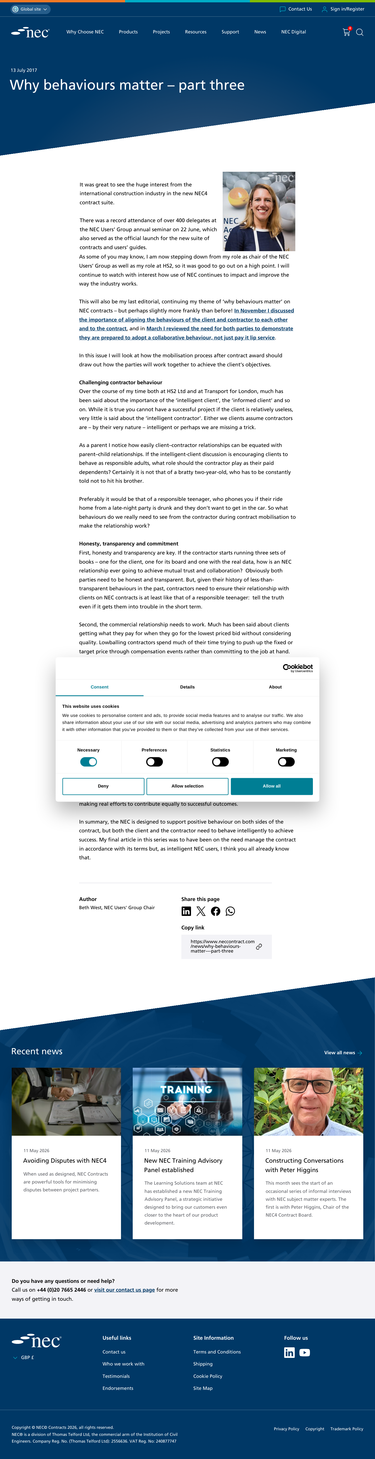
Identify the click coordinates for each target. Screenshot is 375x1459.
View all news (343, 1053)
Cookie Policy (207, 1376)
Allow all (272, 786)
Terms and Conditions (217, 1352)
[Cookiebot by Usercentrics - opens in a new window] (287, 668)
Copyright (314, 1428)
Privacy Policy (286, 1428)
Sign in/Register (342, 9)
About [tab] (275, 687)
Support (230, 32)
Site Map (203, 1388)
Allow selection (187, 786)
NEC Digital (293, 32)
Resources (196, 32)
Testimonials (116, 1376)
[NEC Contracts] (30, 32)
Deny (103, 786)
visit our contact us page (124, 1290)
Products (128, 32)
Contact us (114, 1352)
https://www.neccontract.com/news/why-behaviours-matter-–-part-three (226, 946)
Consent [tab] (100, 687)
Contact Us (295, 9)
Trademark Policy (346, 1428)
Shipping (203, 1364)
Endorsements (118, 1388)
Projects (161, 32)
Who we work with (123, 1364)
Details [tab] (187, 687)
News (260, 32)
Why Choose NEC (85, 32)
